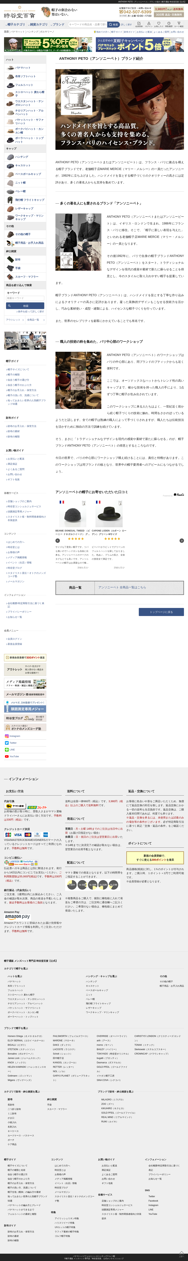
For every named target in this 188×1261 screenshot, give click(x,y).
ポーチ (11, 1140)
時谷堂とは (14, 547)
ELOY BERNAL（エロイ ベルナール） (27, 1040)
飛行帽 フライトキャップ (29, 199)
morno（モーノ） (105, 1045)
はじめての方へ (16, 542)
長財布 (11, 1104)
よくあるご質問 (161, 32)
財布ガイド (129, 32)
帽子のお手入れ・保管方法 (22, 390)
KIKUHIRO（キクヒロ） (113, 1108)
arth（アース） (104, 1040)
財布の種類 (14, 436)
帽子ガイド (116, 32)
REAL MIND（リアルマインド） (117, 1117)
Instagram (15, 736)
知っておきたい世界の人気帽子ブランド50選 (27, 402)
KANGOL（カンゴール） (65, 1062)
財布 (17, 259)
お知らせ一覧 (15, 617)
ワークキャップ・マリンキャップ (29, 217)
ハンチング (32, 31)
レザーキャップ (24, 208)
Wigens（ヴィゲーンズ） (20, 1080)
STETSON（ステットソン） (22, 1049)
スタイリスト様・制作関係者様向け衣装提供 (27, 518)
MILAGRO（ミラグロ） (113, 1099)
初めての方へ (103, 32)
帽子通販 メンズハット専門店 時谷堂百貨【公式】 (31, 961)
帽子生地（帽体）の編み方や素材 (24, 1192)
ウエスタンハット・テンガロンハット (29, 103)
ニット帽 (20, 182)
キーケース (13, 1131)
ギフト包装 (14, 479)
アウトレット (13, 319)
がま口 (11, 1118)
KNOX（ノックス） (17, 1062)
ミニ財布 (12, 1113)
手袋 (17, 268)
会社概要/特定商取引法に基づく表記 (26, 605)
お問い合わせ (177, 32)
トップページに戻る (161, 612)
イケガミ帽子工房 (105, 1075)
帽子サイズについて (18, 369)
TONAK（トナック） (144, 1045)
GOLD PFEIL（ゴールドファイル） (118, 1113)
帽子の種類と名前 (16, 1170)
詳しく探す (126, 24)
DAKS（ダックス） (62, 1045)
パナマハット (17, 31)
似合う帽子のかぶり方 (20, 385)
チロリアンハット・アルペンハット (29, 112)
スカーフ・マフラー (26, 276)
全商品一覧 (33, 319)
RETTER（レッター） (64, 1067)
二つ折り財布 (14, 1109)
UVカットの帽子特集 (65, 1227)
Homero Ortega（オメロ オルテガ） (25, 1036)
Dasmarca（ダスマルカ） (109, 1062)
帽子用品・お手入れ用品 (29, 242)
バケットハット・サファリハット (29, 121)
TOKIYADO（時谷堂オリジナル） (113, 1053)
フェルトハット (24, 84)
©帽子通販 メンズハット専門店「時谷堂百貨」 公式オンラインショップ (94, 1259)
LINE (12, 749)
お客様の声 (14, 552)
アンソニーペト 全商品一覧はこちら (122, 587)
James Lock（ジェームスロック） (24, 1058)
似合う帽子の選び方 (18, 380)
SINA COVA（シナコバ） (109, 1080)
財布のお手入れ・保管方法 (22, 426)
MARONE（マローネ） (64, 1040)
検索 (115, 24)
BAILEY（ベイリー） (107, 1049)
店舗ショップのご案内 (20, 501)
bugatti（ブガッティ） (108, 1058)
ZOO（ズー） (108, 1104)
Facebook (153, 1201)
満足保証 (12, 464)
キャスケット (23, 165)
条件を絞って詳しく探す (31, 311)
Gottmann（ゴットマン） (20, 1075)
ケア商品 (12, 1144)
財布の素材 (14, 431)
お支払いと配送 (144, 32)
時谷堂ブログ (15, 567)
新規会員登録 (15, 644)
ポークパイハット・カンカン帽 (29, 130)
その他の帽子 (23, 234)
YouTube (14, 756)
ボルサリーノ (47, 31)
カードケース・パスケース (21, 1135)
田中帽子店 (58, 1058)
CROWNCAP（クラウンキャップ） (151, 1053)
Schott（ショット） (62, 1053)
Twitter (13, 742)
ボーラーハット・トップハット (29, 140)
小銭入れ (12, 1122)
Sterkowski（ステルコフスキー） (150, 1049)
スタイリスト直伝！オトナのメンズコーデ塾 (27, 575)
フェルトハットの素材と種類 (22, 1214)
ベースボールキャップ (28, 174)
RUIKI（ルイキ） (109, 1121)
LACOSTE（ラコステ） (64, 1049)
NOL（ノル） (59, 1071)
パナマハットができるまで (21, 1209)
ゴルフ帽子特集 (62, 1236)
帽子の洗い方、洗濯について (23, 395)
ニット (89, 994)
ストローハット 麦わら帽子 (29, 94)
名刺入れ (12, 1126)
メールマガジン (16, 581)
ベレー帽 (20, 191)
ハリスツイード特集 (65, 1223)
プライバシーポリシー (20, 611)
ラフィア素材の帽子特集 (67, 1231)
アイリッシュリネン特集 (67, 1218)
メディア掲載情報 (17, 557)
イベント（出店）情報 (20, 562)
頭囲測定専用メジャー (20, 511)
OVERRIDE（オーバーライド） (112, 1036)
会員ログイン (15, 638)
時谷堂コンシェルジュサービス (24, 506)
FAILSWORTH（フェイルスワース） (71, 1036)
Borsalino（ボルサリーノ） (21, 1053)
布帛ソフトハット (25, 76)
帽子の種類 (14, 374)
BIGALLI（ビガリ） (17, 1045)
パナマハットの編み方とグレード (24, 1205)
